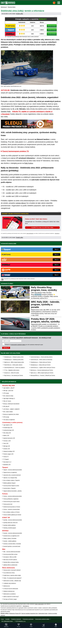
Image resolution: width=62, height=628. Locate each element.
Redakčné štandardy (16, 619)
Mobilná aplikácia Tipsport (9, 483)
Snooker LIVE (6, 448)
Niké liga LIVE (6, 446)
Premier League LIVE (8, 454)
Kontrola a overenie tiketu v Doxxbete (12, 543)
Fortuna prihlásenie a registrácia (10, 498)
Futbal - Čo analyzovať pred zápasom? (12, 578)
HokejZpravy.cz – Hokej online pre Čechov (41, 364)
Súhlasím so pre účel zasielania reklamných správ (24, 344)
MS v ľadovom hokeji (8, 395)
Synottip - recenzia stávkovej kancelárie (12, 520)
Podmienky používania (28, 619)
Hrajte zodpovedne (29, 233)
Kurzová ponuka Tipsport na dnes (11, 485)
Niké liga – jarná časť (8, 390)
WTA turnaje (6, 417)
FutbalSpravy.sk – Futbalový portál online (13, 359)
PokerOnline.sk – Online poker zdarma (13, 364)
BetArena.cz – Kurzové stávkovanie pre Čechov (42, 370)
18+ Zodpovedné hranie (7, 621)
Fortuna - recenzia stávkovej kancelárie (12, 496)
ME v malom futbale (8, 411)
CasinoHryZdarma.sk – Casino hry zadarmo (14, 367)
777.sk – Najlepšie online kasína (11, 370)
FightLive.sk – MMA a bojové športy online (14, 362)
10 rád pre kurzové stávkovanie (10, 588)
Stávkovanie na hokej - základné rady (12, 580)
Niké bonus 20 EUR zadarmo (10, 559)
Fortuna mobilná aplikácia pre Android (12, 514)
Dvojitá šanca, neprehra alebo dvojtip (12, 575)
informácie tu (57, 233)
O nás (2, 619)
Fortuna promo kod (7, 504)
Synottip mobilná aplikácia (9, 525)
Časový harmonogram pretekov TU (15, 151)
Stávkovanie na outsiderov (9, 594)
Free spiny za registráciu (9, 419)
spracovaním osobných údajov (18, 344)
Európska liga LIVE (7, 427)
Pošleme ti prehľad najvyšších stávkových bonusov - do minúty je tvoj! (26, 338)
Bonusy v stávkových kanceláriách (11, 403)
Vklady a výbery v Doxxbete (9, 538)
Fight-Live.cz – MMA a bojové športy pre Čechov (42, 372)
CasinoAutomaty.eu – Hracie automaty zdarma (41, 357)
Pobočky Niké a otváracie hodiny (11, 562)
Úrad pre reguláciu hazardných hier (29, 613)
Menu (58, 3)
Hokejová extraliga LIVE (9, 451)
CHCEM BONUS (52, 26)
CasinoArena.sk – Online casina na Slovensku (41, 359)
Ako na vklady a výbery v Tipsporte (11, 480)
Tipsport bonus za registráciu (10, 472)
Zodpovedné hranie (42, 613)
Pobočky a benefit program (9, 527)
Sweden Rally (6, 111)
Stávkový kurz (6, 586)
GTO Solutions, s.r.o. (21, 621)
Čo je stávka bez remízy (9, 572)
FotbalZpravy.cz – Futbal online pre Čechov (41, 362)
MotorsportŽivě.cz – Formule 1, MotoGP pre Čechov (43, 375)
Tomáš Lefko (19, 13)
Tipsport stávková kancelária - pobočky (12, 491)
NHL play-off (6, 406)
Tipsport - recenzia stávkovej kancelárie (12, 469)
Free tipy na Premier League (10, 599)
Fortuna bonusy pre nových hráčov (11, 501)
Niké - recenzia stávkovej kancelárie (11, 551)
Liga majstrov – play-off (8, 387)
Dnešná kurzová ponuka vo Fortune (11, 506)
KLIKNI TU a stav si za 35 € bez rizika (42, 227)
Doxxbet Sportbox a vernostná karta (11, 546)
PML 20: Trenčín (7, 401)
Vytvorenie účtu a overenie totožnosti (12, 475)
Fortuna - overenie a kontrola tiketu (11, 509)
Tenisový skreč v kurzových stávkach (12, 570)
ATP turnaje (6, 393)
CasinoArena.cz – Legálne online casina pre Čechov (43, 367)
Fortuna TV (6, 456)
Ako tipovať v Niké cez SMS (9, 557)
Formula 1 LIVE (7, 440)
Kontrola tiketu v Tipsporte (9, 488)
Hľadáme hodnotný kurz (9, 591)
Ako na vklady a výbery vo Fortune (11, 512)
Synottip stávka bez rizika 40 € (10, 522)
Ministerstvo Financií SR (15, 613)
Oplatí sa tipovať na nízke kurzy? (11, 596)
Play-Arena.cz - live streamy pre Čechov (13, 375)
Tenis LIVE (5, 443)
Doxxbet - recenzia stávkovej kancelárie (12, 533)
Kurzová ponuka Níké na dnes (10, 554)
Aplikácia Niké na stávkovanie (10, 564)
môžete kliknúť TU (22, 203)
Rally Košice (28, 163)
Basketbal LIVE (7, 464)
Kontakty (7, 619)
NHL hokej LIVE (7, 432)
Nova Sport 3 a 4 (7, 462)
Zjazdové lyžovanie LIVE (9, 438)
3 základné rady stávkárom (9, 583)
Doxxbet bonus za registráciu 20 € (11, 535)
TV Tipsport (6, 459)
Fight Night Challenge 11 (9, 398)
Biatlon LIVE (6, 435)
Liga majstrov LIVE (7, 425)
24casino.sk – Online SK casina (11, 372)
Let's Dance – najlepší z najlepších (11, 409)
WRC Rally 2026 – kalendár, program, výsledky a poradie (45, 304)
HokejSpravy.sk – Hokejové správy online (13, 357)
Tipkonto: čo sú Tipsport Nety (10, 477)
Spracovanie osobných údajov (42, 619)
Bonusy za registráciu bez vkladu (11, 414)
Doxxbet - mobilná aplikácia (9, 541)
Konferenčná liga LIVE (8, 430)
